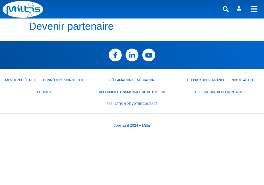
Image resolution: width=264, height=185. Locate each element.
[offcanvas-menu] (254, 9)
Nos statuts (242, 80)
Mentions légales (20, 80)
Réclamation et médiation (131, 80)
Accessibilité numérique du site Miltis (132, 92)
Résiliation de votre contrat (131, 104)
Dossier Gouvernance (206, 80)
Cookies (44, 92)
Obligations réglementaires (220, 92)
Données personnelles (63, 80)
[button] (225, 9)
